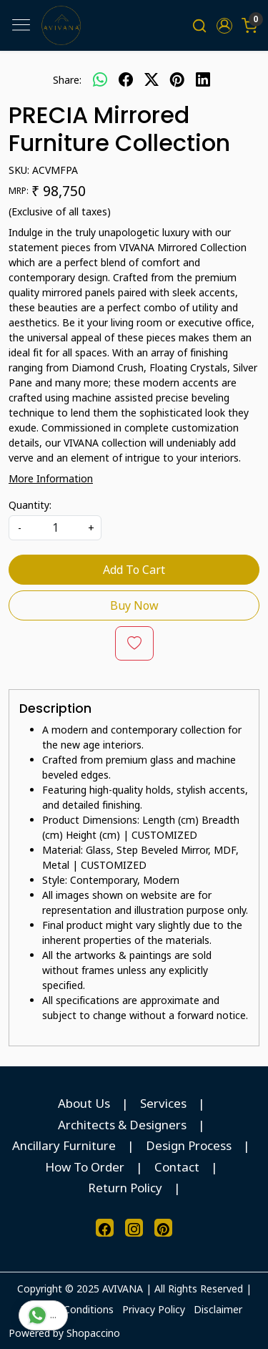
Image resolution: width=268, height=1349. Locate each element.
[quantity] (55, 527)
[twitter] (151, 79)
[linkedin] (203, 79)
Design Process (189, 1145)
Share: (67, 80)
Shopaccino (93, 1333)
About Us (84, 1103)
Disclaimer (218, 1309)
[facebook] (126, 79)
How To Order (84, 1167)
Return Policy (125, 1187)
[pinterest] (177, 79)
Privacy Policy (153, 1309)
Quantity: (30, 505)
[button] (224, 26)
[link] (199, 25)
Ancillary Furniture (64, 1145)
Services (163, 1103)
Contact (176, 1167)
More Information (51, 478)
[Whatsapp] (100, 79)
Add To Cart (134, 570)
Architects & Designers (122, 1124)
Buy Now (134, 605)
